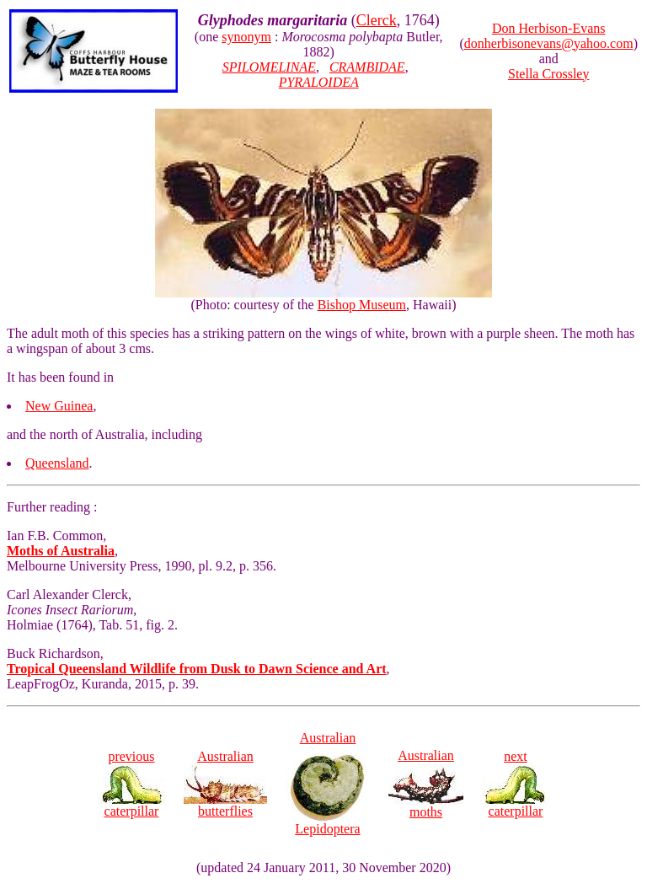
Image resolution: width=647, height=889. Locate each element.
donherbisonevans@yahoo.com (549, 43)
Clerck (376, 20)
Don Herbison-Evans (549, 28)
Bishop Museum (362, 304)
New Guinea (59, 406)
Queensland (57, 463)
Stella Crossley (548, 74)
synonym (246, 36)
